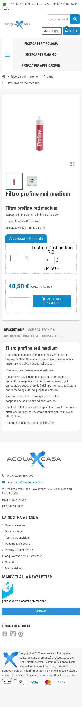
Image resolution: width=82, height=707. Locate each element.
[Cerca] (64, 19)
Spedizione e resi (15, 525)
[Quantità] (19, 301)
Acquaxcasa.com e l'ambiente (23, 556)
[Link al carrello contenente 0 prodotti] (71, 31)
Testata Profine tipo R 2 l (52, 250)
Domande (52, 336)
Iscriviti (41, 611)
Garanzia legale (14, 531)
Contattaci (11, 562)
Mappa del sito (14, 568)
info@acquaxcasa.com (29, 482)
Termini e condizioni (17, 537)
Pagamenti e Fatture (17, 543)
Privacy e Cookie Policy (19, 549)
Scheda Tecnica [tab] (41, 330)
